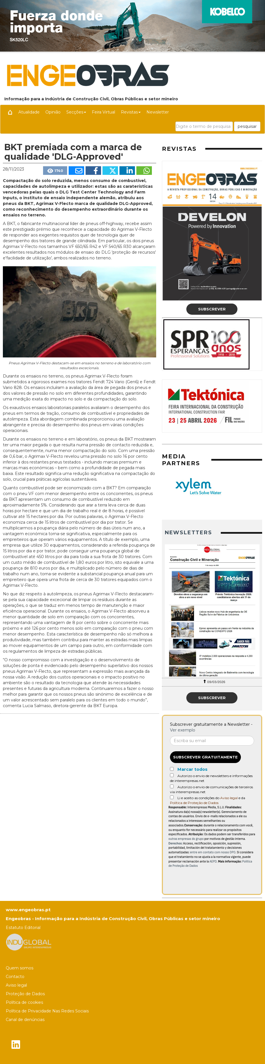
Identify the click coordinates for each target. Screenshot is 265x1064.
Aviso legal (229, 798)
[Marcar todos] (172, 769)
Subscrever (212, 309)
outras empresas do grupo (186, 839)
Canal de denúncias (25, 1019)
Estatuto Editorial (23, 927)
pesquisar (247, 126)
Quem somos (19, 968)
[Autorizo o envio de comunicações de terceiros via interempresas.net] (172, 786)
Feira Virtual (103, 112)
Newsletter (157, 112)
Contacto (15, 976)
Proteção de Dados (25, 993)
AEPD (213, 861)
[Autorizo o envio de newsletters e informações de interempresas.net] (172, 775)
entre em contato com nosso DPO (212, 852)
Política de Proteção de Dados (194, 803)
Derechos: (176, 843)
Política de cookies (24, 1002)
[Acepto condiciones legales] (172, 797)
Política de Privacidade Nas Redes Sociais (47, 1011)
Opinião (53, 112)
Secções (76, 112)
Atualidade (29, 112)
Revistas (131, 112)
